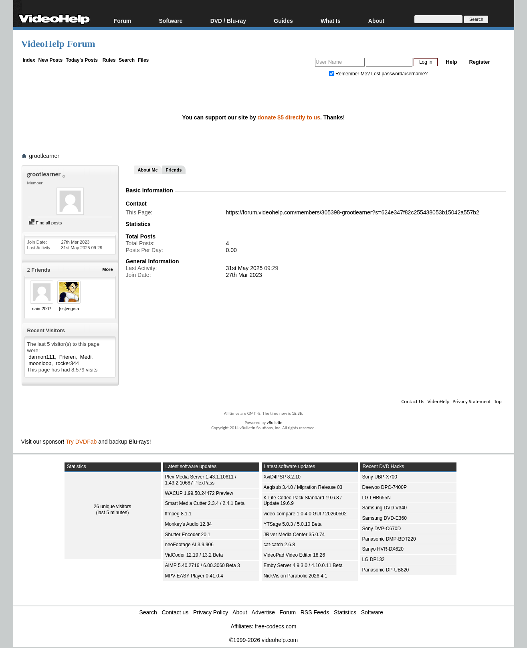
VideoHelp (438, 401)
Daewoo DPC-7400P (384, 487)
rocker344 (67, 363)
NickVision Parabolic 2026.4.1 (295, 576)
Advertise (263, 612)
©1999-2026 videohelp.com (263, 640)
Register (479, 62)
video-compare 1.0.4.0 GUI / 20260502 (305, 514)
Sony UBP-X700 (379, 477)
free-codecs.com (275, 626)
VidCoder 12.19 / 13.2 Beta (194, 555)
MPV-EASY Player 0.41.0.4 (194, 576)
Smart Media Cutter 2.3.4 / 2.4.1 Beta (205, 503)
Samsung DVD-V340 (384, 508)
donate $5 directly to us (289, 117)
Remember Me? (350, 74)
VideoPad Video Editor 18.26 (294, 555)
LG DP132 (373, 559)
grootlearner (44, 156)
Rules (109, 60)
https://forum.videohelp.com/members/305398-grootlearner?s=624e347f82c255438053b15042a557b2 (352, 212)
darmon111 (41, 357)
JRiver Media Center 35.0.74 (294, 534)
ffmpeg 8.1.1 (178, 514)
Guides (283, 20)
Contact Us (412, 401)
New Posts (50, 60)
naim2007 (41, 308)
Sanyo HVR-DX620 (383, 549)
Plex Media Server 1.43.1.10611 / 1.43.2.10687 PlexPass (200, 480)
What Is (331, 20)
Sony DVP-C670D (381, 528)
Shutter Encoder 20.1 (187, 534)
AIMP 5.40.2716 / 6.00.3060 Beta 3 (202, 565)
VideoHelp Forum (58, 43)
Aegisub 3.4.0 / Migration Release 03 (303, 487)
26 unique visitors (112, 506)
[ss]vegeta (69, 308)
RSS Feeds (315, 612)
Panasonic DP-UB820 (385, 570)
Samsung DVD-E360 (384, 518)
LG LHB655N (376, 498)
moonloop (39, 363)
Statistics (345, 612)
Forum (122, 20)
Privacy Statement (471, 401)
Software (170, 20)
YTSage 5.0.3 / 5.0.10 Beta (293, 524)
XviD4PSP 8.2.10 (282, 477)
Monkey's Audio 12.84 (188, 524)
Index (28, 60)
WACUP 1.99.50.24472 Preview (199, 493)
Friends (174, 170)
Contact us (175, 612)
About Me (148, 170)
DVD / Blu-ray (228, 20)
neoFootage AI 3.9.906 (189, 544)
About (376, 20)
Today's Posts (82, 60)
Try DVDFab (81, 441)
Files (143, 60)
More (107, 269)
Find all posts (45, 222)
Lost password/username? (399, 74)
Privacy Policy (210, 612)
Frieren (67, 357)
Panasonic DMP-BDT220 (389, 539)
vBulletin (274, 422)
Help (451, 62)
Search (127, 60)
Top (498, 401)
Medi (85, 357)
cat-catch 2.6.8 (279, 544)
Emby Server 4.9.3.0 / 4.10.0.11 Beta (303, 565)
